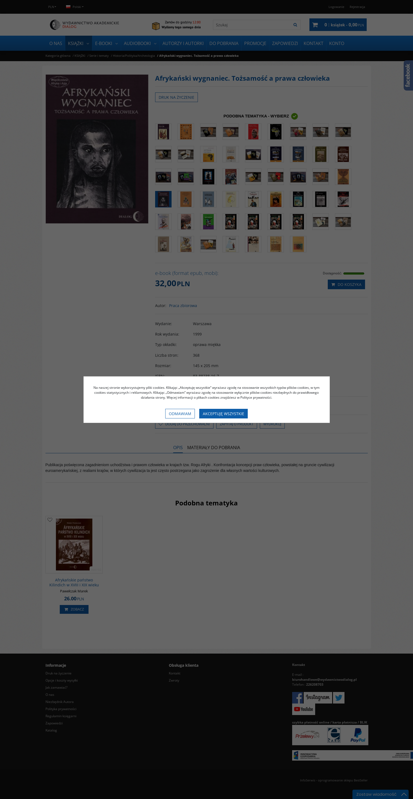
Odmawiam (180, 413)
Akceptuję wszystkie (223, 413)
